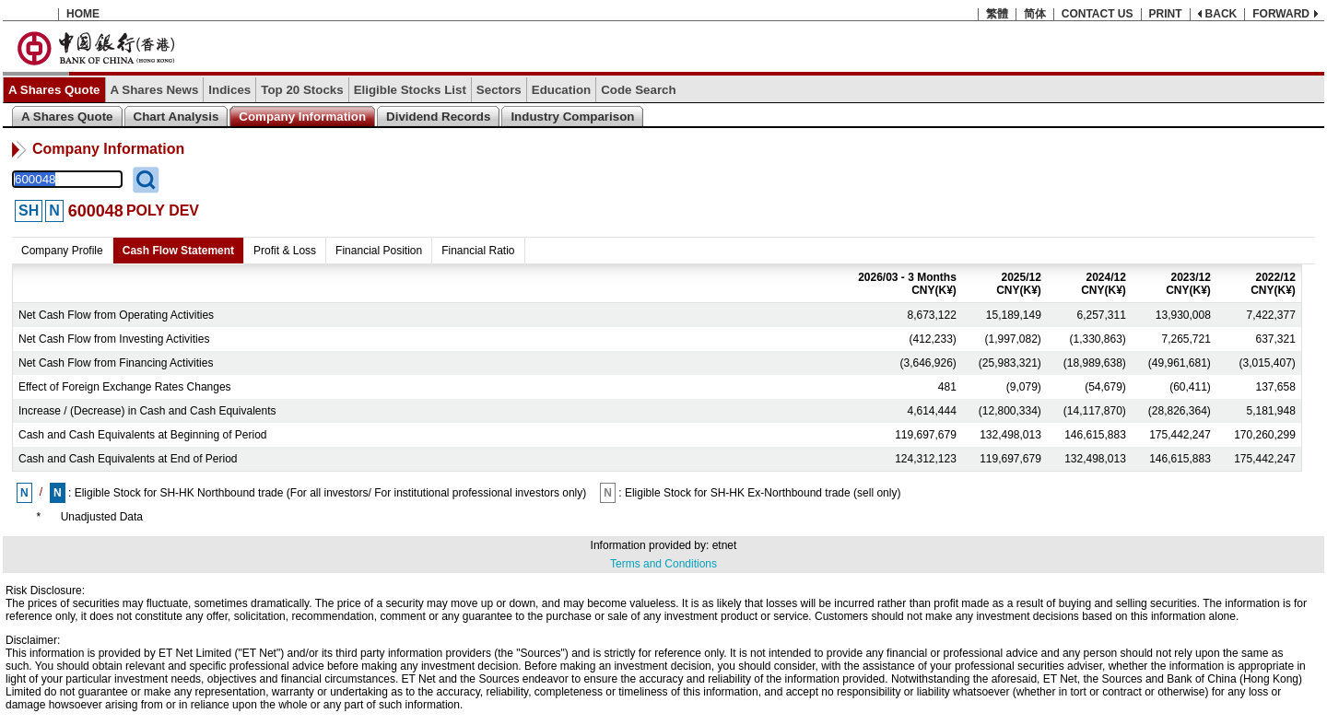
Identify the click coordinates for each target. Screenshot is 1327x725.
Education (561, 90)
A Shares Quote (54, 90)
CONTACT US (1097, 13)
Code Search (638, 90)
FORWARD (1280, 13)
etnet (724, 545)
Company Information (302, 116)
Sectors (499, 90)
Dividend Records (438, 116)
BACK (1221, 13)
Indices (229, 90)
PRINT (1165, 13)
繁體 (997, 13)
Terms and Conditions (663, 563)
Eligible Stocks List (410, 90)
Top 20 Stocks (302, 90)
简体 (1035, 13)
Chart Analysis (176, 116)
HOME (83, 13)
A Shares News (155, 90)
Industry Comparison (572, 116)
